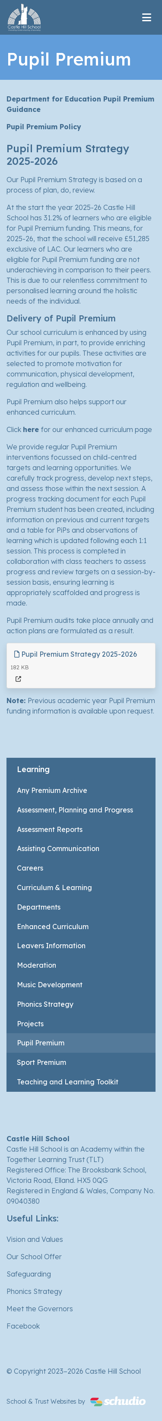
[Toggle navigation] (146, 17)
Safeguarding (28, 1274)
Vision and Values (34, 1239)
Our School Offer (34, 1256)
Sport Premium (41, 1062)
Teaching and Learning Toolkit (67, 1081)
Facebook (23, 1326)
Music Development (50, 984)
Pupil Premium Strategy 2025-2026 (75, 654)
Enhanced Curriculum (53, 926)
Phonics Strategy (45, 1004)
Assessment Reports (50, 829)
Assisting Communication (58, 848)
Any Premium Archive (52, 790)
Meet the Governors (39, 1308)
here (32, 429)
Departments (38, 907)
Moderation (36, 965)
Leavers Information (51, 945)
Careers (30, 868)
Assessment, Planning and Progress (75, 809)
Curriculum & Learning (54, 887)
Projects (30, 1023)
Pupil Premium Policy (43, 126)
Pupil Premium (40, 1042)
